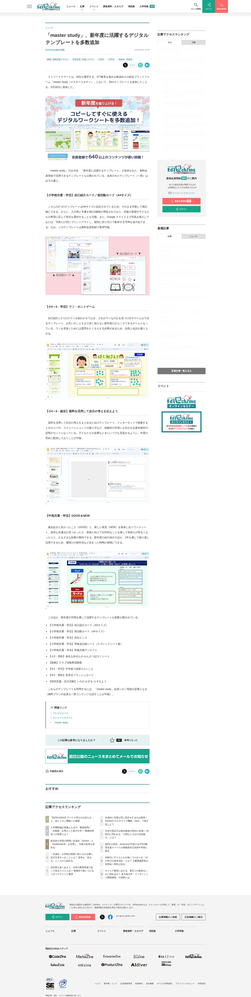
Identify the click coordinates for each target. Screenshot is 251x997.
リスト (132, 65)
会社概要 (150, 983)
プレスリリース (60, 713)
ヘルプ (98, 983)
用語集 (131, 6)
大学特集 (147, 6)
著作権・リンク (110, 983)
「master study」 (61, 722)
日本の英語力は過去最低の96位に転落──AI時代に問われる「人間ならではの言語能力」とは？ (127, 834)
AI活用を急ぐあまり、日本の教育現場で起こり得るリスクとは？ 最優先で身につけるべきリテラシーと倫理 (72, 870)
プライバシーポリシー (185, 983)
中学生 (111, 59)
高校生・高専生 (125, 59)
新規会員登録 (180, 201)
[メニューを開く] (29, 6)
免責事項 (139, 983)
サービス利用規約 (164, 983)
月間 (193, 42)
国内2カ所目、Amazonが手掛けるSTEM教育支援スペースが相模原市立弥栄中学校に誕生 (126, 847)
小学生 (101, 59)
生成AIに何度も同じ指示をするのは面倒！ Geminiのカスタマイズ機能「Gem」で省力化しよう (126, 821)
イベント (93, 6)
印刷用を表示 (54, 771)
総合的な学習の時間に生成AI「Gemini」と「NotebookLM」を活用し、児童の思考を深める (73, 844)
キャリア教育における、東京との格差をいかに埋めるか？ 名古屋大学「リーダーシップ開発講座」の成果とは (126, 874)
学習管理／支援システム (83, 59)
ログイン (181, 209)
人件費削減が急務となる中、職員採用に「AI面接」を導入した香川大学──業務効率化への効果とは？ (72, 830)
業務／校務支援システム (57, 59)
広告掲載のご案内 (193, 917)
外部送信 (202, 983)
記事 (82, 6)
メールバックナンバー (181, 193)
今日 (170, 42)
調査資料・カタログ (113, 6)
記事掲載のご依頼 (168, 917)
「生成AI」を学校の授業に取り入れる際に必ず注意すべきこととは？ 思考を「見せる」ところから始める (72, 857)
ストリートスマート (63, 718)
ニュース (70, 6)
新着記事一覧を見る (181, 371)
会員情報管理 (126, 983)
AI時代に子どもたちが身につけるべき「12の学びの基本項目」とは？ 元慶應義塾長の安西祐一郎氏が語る (126, 860)
